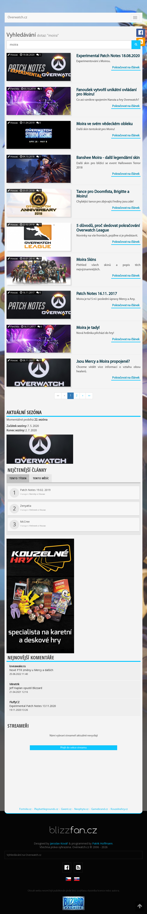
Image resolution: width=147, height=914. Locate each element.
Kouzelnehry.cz (119, 809)
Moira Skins (86, 260)
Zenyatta (28, 508)
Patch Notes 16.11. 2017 (96, 294)
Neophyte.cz (81, 809)
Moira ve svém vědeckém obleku (104, 124)
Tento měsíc (41, 478)
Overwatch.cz (17, 17)
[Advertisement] (73, 780)
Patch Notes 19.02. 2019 (30, 493)
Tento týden (17, 478)
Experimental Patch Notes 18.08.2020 (108, 56)
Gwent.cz (66, 809)
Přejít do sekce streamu (73, 747)
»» (89, 395)
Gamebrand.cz (99, 809)
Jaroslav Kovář (59, 843)
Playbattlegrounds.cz (46, 809)
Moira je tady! (88, 328)
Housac (13, 55)
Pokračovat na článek (126, 67)
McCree (28, 524)
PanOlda (13, 89)
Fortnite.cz (25, 809)
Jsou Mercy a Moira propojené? (103, 362)
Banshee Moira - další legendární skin (108, 158)
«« (58, 395)
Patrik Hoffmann (102, 843)
